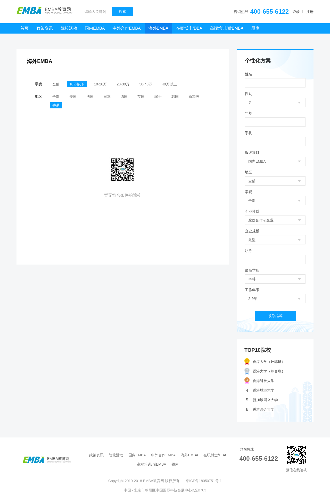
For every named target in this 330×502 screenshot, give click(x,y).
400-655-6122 (269, 11)
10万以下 (76, 84)
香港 (56, 105)
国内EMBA (95, 28)
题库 (255, 28)
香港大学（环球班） (264, 361)
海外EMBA (158, 28)
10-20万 (100, 84)
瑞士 (158, 96)
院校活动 (69, 28)
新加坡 (193, 96)
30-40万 (145, 84)
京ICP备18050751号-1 (204, 481)
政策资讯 (44, 28)
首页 (24, 28)
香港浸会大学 (260, 409)
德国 (124, 96)
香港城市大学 (260, 390)
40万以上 (169, 84)
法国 (90, 96)
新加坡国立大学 (262, 399)
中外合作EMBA (126, 28)
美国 (73, 96)
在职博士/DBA (189, 28)
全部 (56, 84)
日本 (107, 96)
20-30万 (123, 84)
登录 (296, 12)
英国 (141, 96)
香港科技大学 (259, 380)
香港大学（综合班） (264, 371)
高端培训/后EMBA (226, 28)
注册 (310, 12)
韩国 (175, 96)
